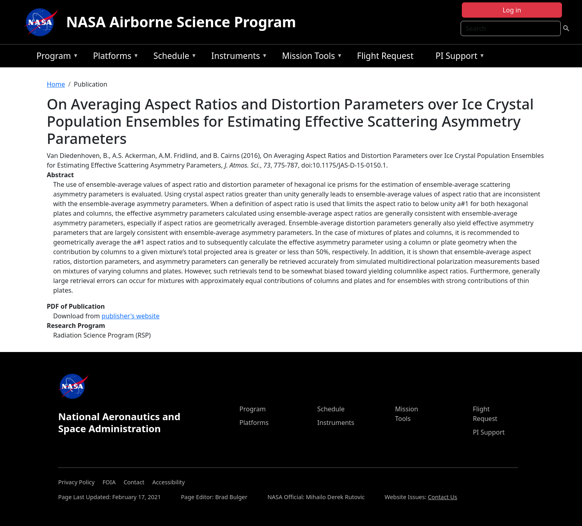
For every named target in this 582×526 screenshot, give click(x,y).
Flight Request (385, 55)
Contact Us (442, 497)
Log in (512, 10)
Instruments (237, 57)
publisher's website (131, 316)
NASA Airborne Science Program (181, 22)
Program (55, 57)
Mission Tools (310, 57)
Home (56, 84)
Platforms (114, 57)
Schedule (173, 57)
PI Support (458, 57)
